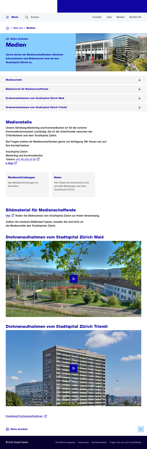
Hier (10, 215)
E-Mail (11, 163)
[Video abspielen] (73, 279)
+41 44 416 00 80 (28, 159)
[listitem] (73, 80)
